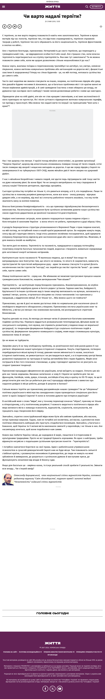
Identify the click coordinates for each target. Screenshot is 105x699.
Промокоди (52, 655)
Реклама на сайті (10, 652)
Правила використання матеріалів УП (59, 652)
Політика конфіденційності (30, 652)
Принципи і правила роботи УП (89, 652)
